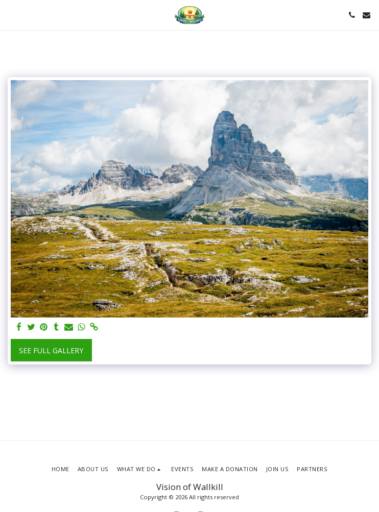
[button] (11, 14)
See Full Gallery (51, 350)
